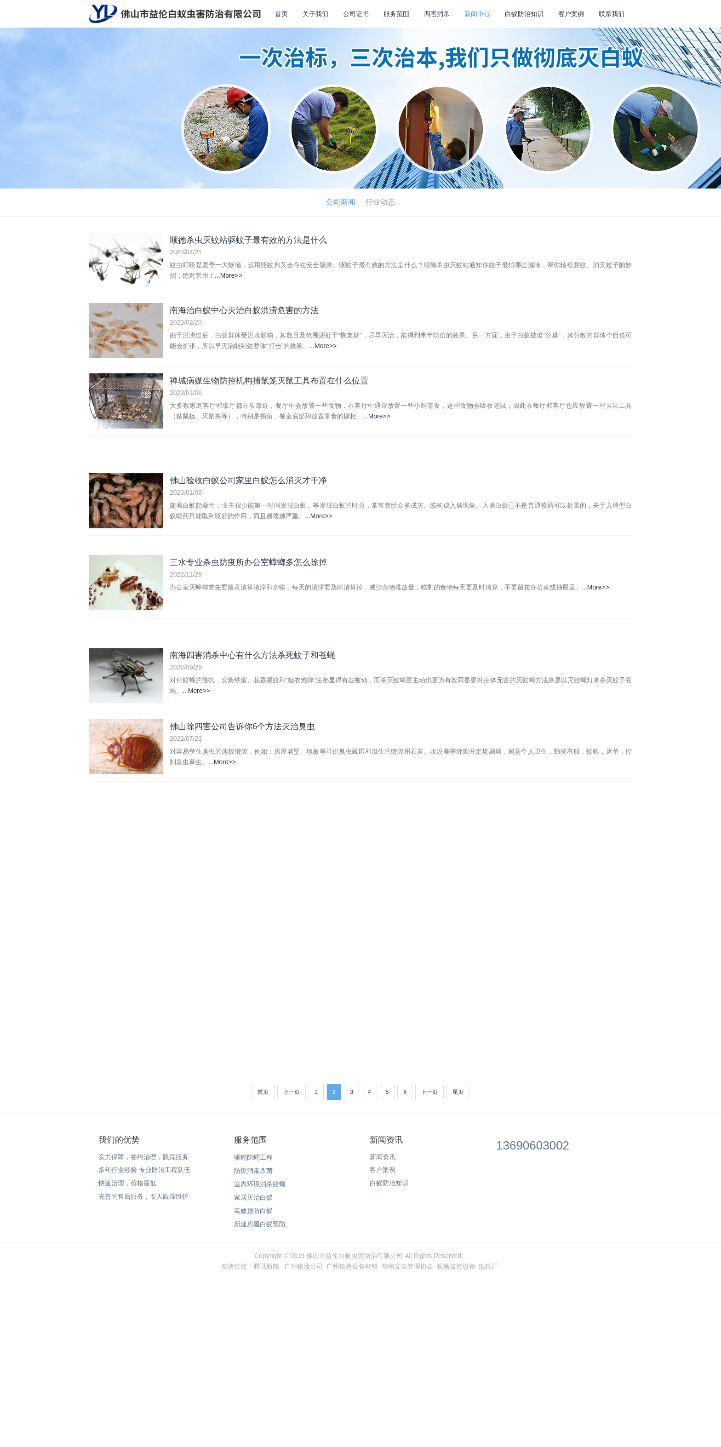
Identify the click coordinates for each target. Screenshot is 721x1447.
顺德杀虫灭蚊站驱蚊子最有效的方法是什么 (248, 239)
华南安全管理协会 (407, 1266)
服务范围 (396, 13)
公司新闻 (340, 202)
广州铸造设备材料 (352, 1266)
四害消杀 (437, 13)
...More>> (228, 275)
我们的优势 (119, 1139)
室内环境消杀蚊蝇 (260, 1184)
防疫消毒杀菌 (253, 1170)
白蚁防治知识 (524, 13)
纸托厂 (488, 1266)
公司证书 (356, 13)
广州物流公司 (303, 1266)
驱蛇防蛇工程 (253, 1157)
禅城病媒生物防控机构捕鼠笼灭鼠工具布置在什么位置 (269, 383)
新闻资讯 (386, 1139)
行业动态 (380, 202)
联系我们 (611, 13)
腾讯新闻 (266, 1266)
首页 (281, 13)
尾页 (458, 1092)
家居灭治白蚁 (253, 1197)
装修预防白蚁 (253, 1210)
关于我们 (315, 13)
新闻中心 (477, 13)
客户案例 (571, 13)
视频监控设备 (456, 1266)
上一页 (291, 1092)
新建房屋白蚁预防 (260, 1224)
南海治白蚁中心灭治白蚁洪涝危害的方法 (244, 311)
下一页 (429, 1092)
